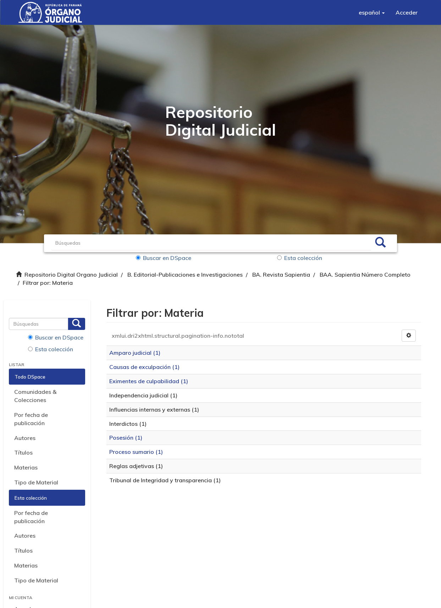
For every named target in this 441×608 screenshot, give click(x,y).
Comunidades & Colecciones (35, 395)
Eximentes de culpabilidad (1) (148, 381)
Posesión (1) (125, 437)
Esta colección (299, 257)
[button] (371, 12)
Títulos (23, 452)
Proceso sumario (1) (136, 451)
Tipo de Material (36, 482)
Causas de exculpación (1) (144, 366)
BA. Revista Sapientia (281, 274)
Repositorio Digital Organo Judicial (71, 274)
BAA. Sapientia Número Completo (365, 274)
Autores (24, 437)
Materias (26, 467)
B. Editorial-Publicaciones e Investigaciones (185, 274)
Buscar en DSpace (163, 257)
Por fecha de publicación (31, 419)
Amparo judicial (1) (134, 352)
